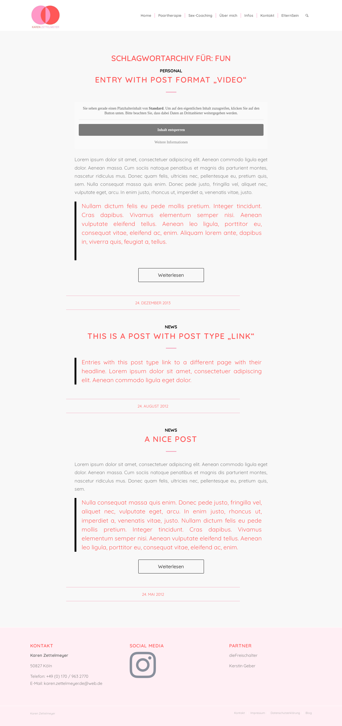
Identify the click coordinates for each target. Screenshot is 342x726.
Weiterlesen (171, 275)
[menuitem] (146, 15)
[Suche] (307, 15)
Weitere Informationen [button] (171, 142)
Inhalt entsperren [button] (171, 130)
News (171, 326)
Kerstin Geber (242, 665)
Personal (171, 70)
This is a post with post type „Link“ (171, 336)
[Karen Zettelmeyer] (45, 15)
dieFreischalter (243, 655)
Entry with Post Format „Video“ (171, 80)
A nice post (171, 439)
